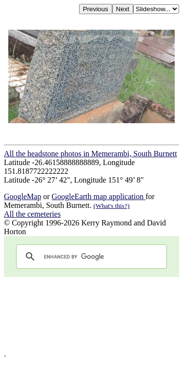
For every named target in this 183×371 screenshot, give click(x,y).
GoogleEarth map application (98, 196)
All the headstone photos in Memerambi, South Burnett (90, 153)
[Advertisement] (91, 315)
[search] (90, 256)
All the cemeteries (32, 214)
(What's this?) (112, 205)
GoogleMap (22, 196)
